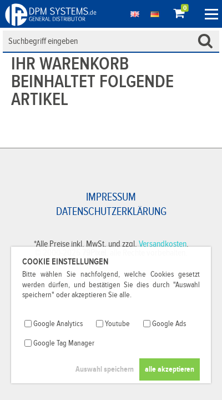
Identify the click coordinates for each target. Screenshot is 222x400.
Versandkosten (162, 244)
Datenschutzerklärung (111, 211)
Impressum (111, 197)
